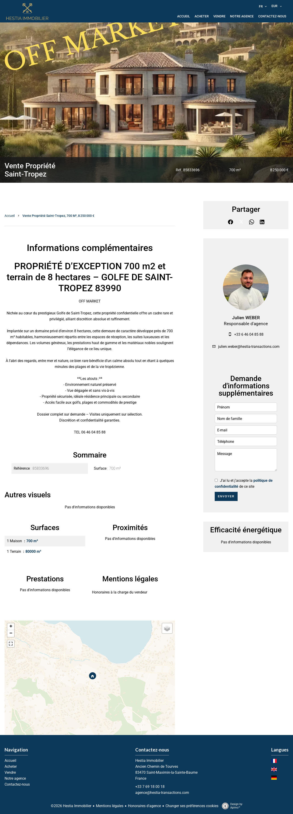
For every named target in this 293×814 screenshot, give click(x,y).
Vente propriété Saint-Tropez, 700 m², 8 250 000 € (58, 216)
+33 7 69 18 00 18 (150, 786)
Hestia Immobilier (149, 760)
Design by (231, 806)
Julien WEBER (246, 317)
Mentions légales (109, 806)
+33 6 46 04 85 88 (248, 334)
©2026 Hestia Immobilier (71, 806)
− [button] (10, 633)
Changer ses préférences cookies (191, 806)
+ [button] (10, 626)
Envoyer (226, 496)
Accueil (10, 216)
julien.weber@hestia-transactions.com (248, 346)
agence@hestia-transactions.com (162, 792)
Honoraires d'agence (144, 806)
